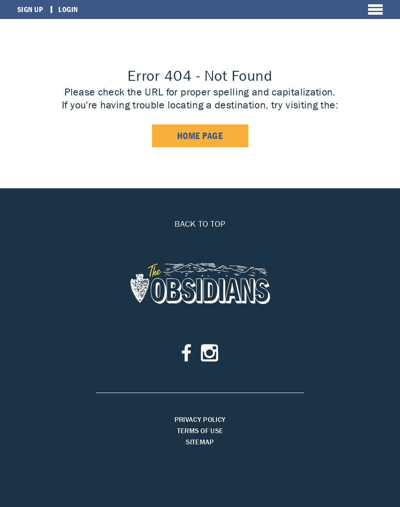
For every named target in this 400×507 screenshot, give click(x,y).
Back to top (200, 223)
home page (200, 135)
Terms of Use (200, 430)
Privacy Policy (200, 419)
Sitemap (200, 442)
